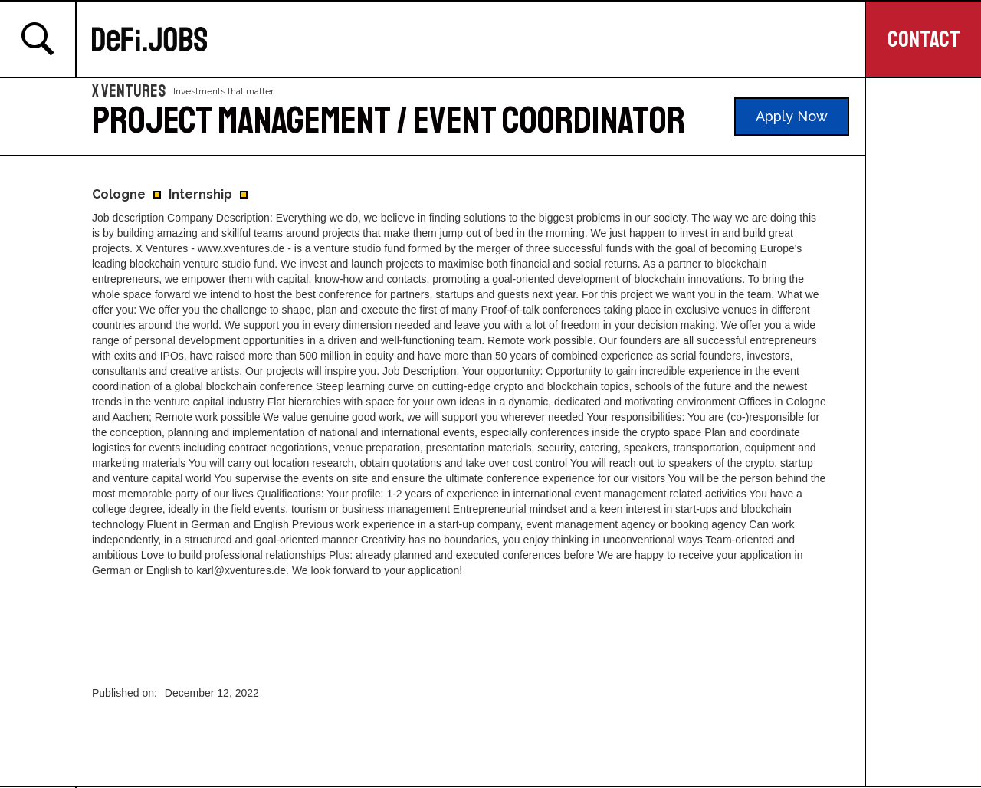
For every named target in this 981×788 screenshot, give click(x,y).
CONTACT (923, 39)
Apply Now (792, 116)
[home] (478, 39)
